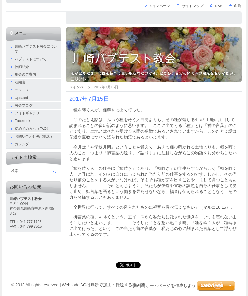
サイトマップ (192, 6)
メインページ (80, 87)
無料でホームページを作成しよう (164, 285)
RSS (218, 6)
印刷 (237, 6)
